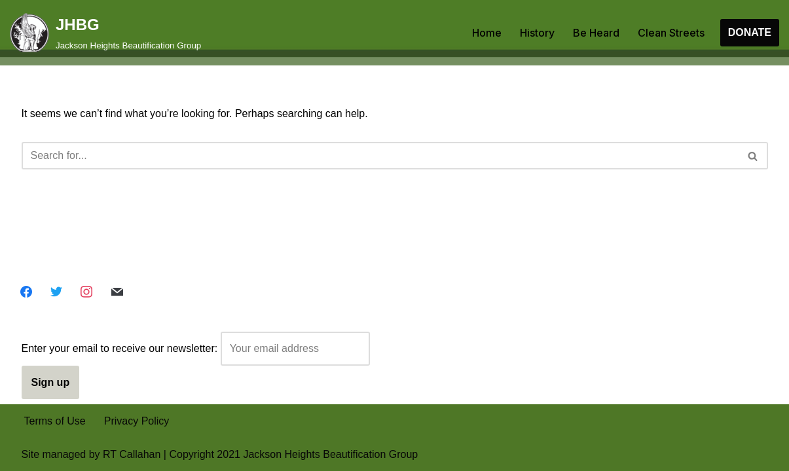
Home (487, 32)
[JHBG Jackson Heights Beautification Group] (105, 32)
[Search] (380, 155)
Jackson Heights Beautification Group (330, 454)
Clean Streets (671, 32)
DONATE (749, 32)
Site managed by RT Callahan (91, 454)
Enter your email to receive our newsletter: (196, 348)
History (537, 32)
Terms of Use (55, 421)
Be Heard (596, 32)
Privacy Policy (137, 421)
